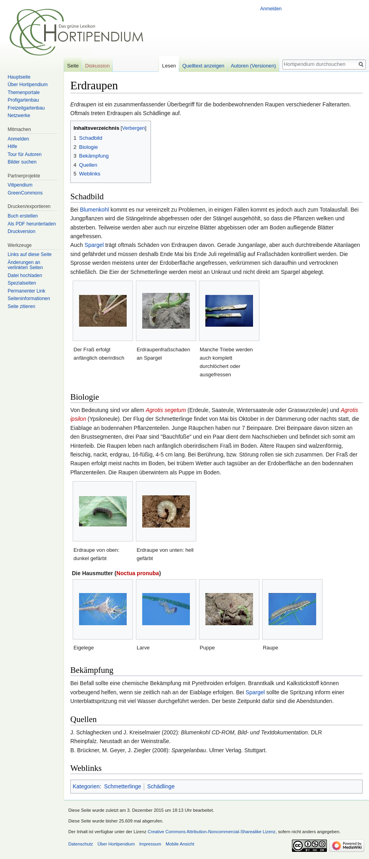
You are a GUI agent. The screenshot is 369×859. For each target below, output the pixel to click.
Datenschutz (80, 844)
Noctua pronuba (137, 573)
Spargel (94, 245)
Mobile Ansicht (180, 844)
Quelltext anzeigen (203, 66)
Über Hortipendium (28, 84)
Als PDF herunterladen (32, 224)
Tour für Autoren (24, 154)
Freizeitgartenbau (26, 108)
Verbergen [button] (133, 128)
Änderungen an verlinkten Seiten (25, 265)
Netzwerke (19, 115)
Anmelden (271, 9)
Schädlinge (160, 786)
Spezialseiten (22, 283)
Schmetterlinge (122, 786)
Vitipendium (20, 185)
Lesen (169, 66)
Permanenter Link (26, 291)
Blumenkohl (94, 209)
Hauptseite (19, 77)
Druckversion (21, 231)
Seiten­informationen (29, 298)
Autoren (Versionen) (253, 66)
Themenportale (24, 92)
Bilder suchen (22, 162)
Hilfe (12, 146)
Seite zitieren (21, 306)
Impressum (150, 844)
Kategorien (86, 786)
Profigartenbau (23, 100)
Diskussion (97, 66)
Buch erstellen (23, 216)
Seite (73, 66)
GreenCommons (25, 193)
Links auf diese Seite (30, 254)
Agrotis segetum (166, 410)
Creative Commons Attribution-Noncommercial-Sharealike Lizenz (212, 831)
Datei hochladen (25, 275)
